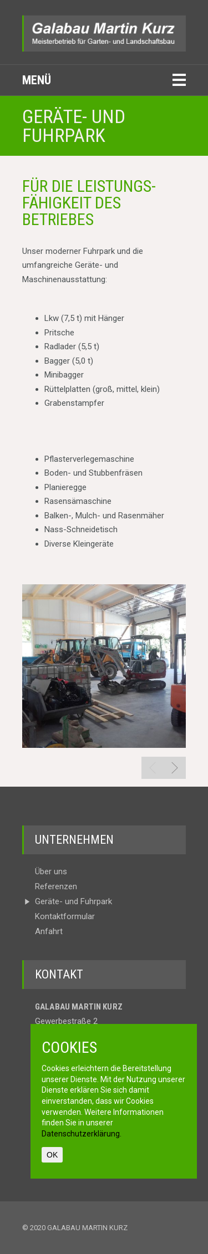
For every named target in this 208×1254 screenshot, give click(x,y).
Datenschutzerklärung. (81, 1133)
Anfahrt (49, 931)
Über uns (51, 872)
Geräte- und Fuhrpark (73, 902)
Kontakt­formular (65, 917)
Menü (36, 80)
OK (52, 1154)
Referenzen (56, 887)
